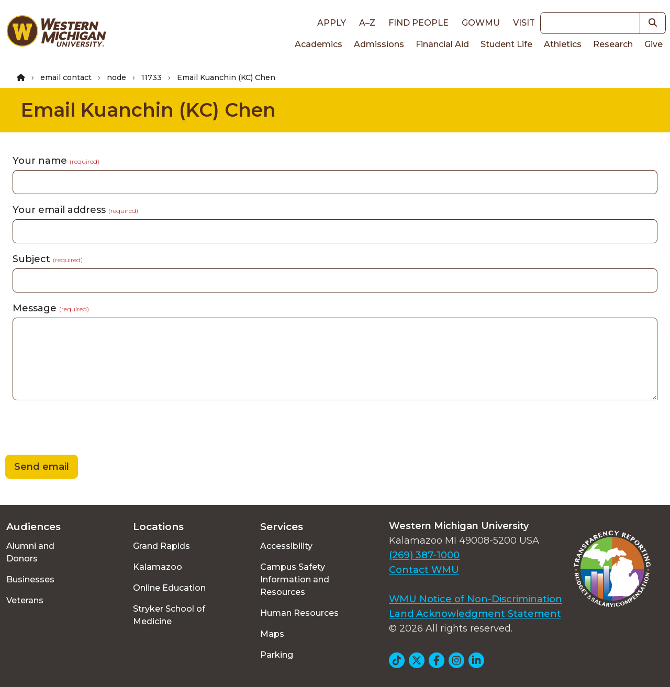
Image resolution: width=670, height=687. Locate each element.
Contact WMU (424, 570)
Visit (524, 23)
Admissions (379, 44)
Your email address (75, 210)
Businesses (30, 579)
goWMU (481, 23)
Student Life (506, 44)
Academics (318, 44)
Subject (48, 259)
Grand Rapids (161, 546)
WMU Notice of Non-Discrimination (475, 599)
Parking (276, 655)
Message (51, 308)
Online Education (169, 588)
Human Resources (299, 613)
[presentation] (79, 429)
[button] (653, 23)
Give (653, 44)
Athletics (563, 44)
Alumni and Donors (30, 552)
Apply (331, 23)
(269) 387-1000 (424, 555)
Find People (418, 23)
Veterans (24, 600)
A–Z (367, 23)
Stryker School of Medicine (169, 615)
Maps (272, 634)
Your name (56, 160)
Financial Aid (442, 44)
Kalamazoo (157, 567)
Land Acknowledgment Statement (475, 614)
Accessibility (286, 546)
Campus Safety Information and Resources (294, 579)
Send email (41, 466)
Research (613, 44)
